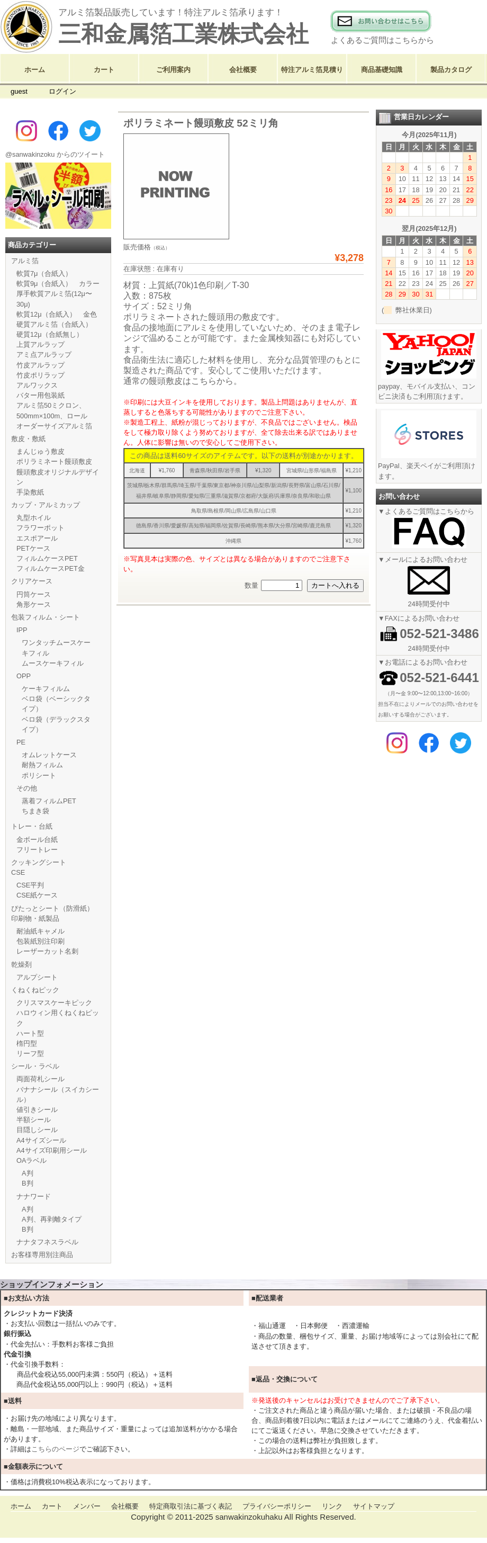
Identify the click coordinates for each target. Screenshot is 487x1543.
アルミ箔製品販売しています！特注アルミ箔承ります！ (170, 12)
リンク (332, 1506)
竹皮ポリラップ (40, 375)
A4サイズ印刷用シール (51, 1150)
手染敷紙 (30, 492)
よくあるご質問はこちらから (382, 39)
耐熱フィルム (42, 765)
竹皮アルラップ (40, 365)
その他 (26, 788)
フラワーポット (40, 528)
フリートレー (37, 850)
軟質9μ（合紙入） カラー (58, 284)
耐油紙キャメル (40, 931)
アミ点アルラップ (43, 354)
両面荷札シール (40, 1079)
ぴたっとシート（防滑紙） (52, 908)
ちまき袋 (35, 811)
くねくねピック (35, 990)
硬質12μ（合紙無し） (49, 334)
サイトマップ (373, 1506)
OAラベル (31, 1160)
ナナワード (33, 1196)
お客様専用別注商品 (42, 1255)
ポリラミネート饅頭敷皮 (54, 461)
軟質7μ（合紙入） (44, 273)
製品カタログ (451, 70)
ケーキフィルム (46, 689)
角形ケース (33, 604)
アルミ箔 (25, 261)
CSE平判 (30, 885)
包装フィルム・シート (45, 617)
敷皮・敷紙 (28, 439)
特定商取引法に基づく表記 (190, 1506)
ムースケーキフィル (53, 663)
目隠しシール (37, 1130)
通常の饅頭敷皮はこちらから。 (182, 380)
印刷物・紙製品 (35, 918)
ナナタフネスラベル (47, 1242)
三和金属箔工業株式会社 (183, 34)
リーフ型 (30, 1053)
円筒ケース (33, 594)
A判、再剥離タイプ (52, 1219)
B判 (27, 1183)
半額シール (33, 1120)
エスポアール (37, 538)
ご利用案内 (173, 70)
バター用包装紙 (40, 395)
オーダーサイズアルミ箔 (54, 426)
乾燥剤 (21, 964)
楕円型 (26, 1043)
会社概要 (243, 70)
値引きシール (37, 1110)
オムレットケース (49, 755)
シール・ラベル (35, 1066)
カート (104, 70)
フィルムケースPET (47, 558)
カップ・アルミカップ (45, 505)
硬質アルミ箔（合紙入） (54, 324)
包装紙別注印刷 (40, 941)
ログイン (62, 91)
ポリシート (39, 775)
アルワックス (37, 385)
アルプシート (37, 977)
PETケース (33, 548)
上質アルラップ (40, 344)
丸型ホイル (33, 518)
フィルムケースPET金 (50, 568)
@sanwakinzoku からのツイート (55, 154)
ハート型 (30, 1033)
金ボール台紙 (37, 840)
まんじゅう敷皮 (40, 451)
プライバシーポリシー (276, 1506)
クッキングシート (38, 862)
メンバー (87, 1506)
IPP (22, 630)
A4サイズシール (41, 1140)
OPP (23, 676)
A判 (27, 1173)
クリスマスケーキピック (54, 1003)
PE (20, 742)
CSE (18, 872)
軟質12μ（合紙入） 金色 (56, 314)
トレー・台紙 (31, 826)
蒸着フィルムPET (49, 801)
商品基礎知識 (381, 70)
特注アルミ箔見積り (312, 70)
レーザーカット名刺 (47, 951)
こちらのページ (55, 1449)
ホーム (34, 70)
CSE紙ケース (37, 895)
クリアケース (31, 581)
